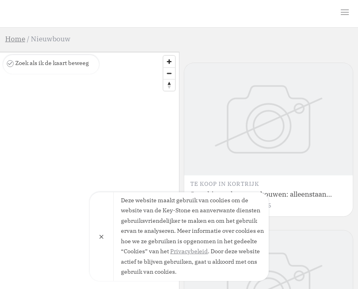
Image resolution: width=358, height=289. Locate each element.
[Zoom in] (169, 61)
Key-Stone (51, 13)
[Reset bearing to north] (169, 85)
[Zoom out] (169, 73)
